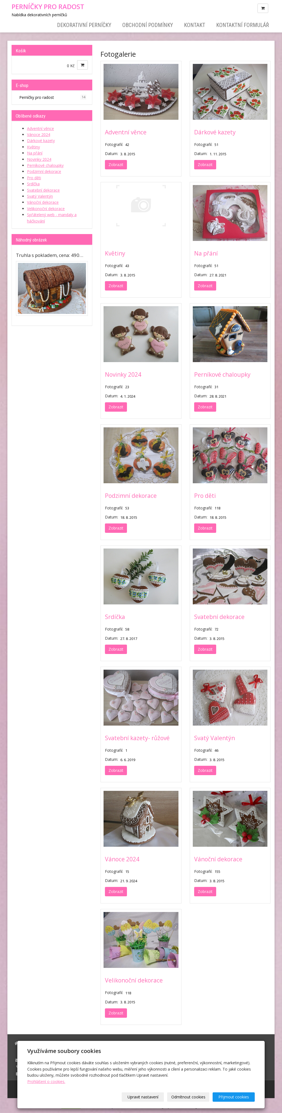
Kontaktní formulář (242, 25)
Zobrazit (116, 164)
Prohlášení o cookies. (46, 1081)
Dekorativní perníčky (84, 25)
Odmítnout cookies (188, 1097)
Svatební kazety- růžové (137, 738)
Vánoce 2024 (122, 859)
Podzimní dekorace (131, 496)
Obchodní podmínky (147, 25)
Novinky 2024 (123, 374)
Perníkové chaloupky (222, 374)
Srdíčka (115, 617)
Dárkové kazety (215, 132)
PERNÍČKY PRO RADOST (48, 6)
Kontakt (194, 25)
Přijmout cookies (233, 1097)
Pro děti (205, 496)
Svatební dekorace (219, 617)
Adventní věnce (126, 132)
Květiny (115, 253)
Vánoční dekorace (218, 859)
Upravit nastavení (143, 1097)
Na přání (206, 253)
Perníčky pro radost (52, 97)
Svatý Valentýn (214, 738)
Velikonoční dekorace (134, 980)
